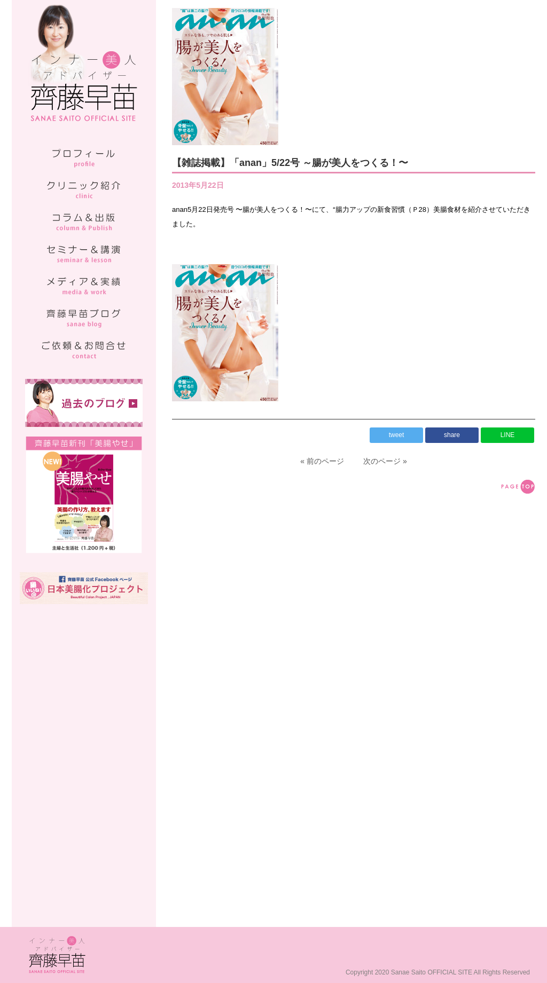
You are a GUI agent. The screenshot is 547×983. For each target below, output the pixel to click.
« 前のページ (322, 461)
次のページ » (385, 461)
